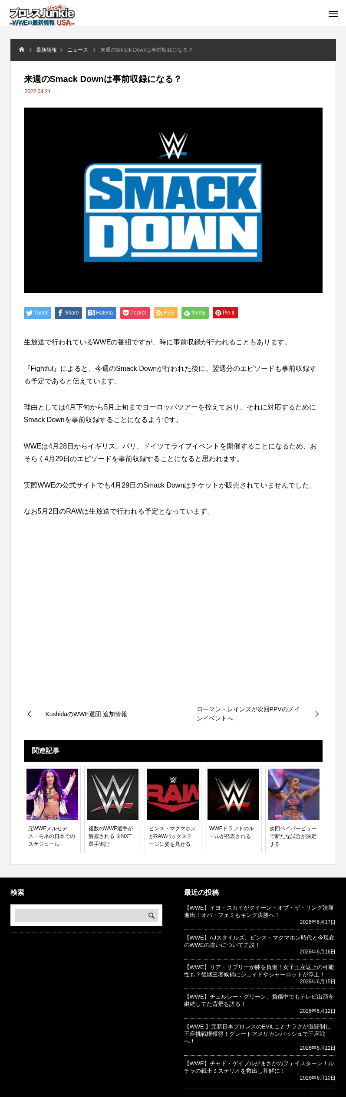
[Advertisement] (173, 619)
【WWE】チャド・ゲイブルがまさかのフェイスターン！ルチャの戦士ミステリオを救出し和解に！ (259, 1067)
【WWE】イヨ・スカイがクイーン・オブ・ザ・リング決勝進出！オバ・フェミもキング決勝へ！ (259, 911)
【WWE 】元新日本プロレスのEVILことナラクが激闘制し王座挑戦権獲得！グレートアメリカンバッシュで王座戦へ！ (257, 1034)
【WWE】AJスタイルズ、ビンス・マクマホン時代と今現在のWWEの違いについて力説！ (259, 941)
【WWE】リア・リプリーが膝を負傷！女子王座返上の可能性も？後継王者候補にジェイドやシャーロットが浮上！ (259, 971)
